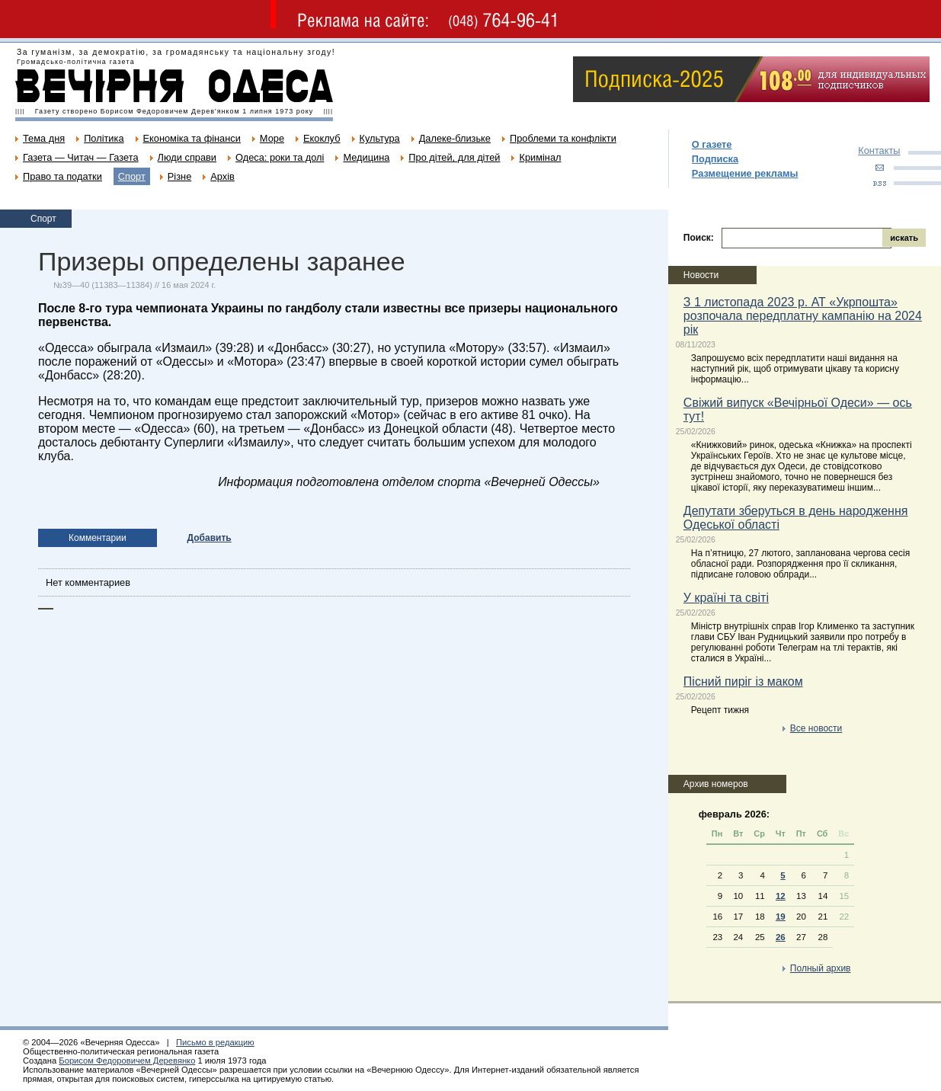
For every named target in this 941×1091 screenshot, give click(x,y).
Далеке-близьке (455, 138)
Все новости (816, 728)
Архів (222, 176)
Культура (380, 138)
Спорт (132, 176)
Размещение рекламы (745, 173)
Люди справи (187, 157)
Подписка (715, 159)
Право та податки (62, 176)
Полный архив (820, 968)
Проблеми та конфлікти (563, 138)
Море (272, 138)
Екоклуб (321, 138)
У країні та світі (726, 597)
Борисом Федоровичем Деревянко (127, 1060)
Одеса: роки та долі (279, 157)
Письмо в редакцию (215, 1042)
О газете (712, 144)
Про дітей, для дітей (454, 157)
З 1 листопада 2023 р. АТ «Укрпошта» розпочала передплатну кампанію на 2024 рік (802, 316)
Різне (179, 176)
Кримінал (540, 157)
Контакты (879, 150)
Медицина (366, 157)
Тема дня (44, 138)
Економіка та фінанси (192, 138)
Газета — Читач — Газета (81, 157)
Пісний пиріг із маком (743, 681)
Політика (103, 138)
